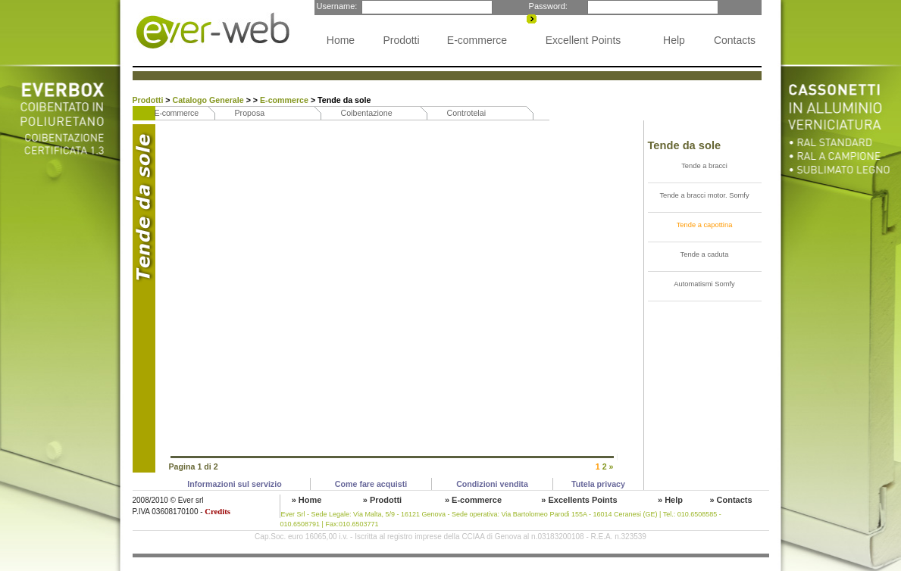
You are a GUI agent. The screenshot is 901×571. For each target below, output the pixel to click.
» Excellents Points (579, 499)
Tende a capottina (705, 225)
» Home (307, 499)
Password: (547, 6)
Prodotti (401, 40)
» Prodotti (382, 499)
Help (674, 40)
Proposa (250, 112)
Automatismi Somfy (704, 284)
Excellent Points (583, 40)
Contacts (735, 40)
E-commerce (477, 40)
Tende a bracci (704, 166)
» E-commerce (473, 499)
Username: (336, 6)
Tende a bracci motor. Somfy (704, 195)
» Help (670, 499)
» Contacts (730, 499)
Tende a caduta (704, 254)
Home (341, 40)
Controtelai (466, 112)
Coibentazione (367, 112)
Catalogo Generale (209, 100)
